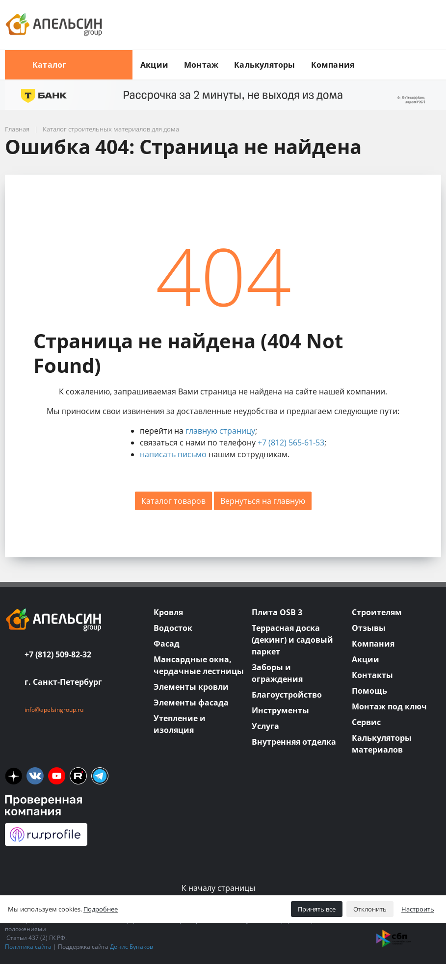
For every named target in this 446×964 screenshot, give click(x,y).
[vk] (35, 775)
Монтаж (201, 64)
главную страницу (220, 430)
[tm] (99, 775)
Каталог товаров (173, 500)
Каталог (69, 65)
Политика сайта (28, 946)
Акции (154, 64)
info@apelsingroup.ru (54, 709)
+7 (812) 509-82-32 (58, 654)
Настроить (417, 909)
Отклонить (370, 909)
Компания (333, 64)
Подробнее (100, 909)
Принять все (317, 909)
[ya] (13, 775)
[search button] (437, 56)
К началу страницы (223, 888)
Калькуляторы (264, 64)
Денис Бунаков (131, 946)
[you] (56, 775)
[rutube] (78, 775)
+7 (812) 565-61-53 (291, 442)
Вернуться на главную (262, 500)
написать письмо (173, 454)
